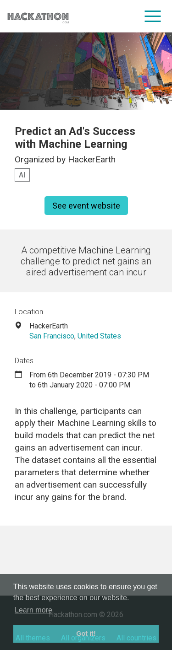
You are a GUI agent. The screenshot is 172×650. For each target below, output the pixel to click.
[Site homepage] (38, 16)
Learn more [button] (33, 610)
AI (22, 175)
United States (99, 336)
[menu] (153, 16)
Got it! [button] (85, 633)
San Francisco (51, 336)
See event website (86, 205)
